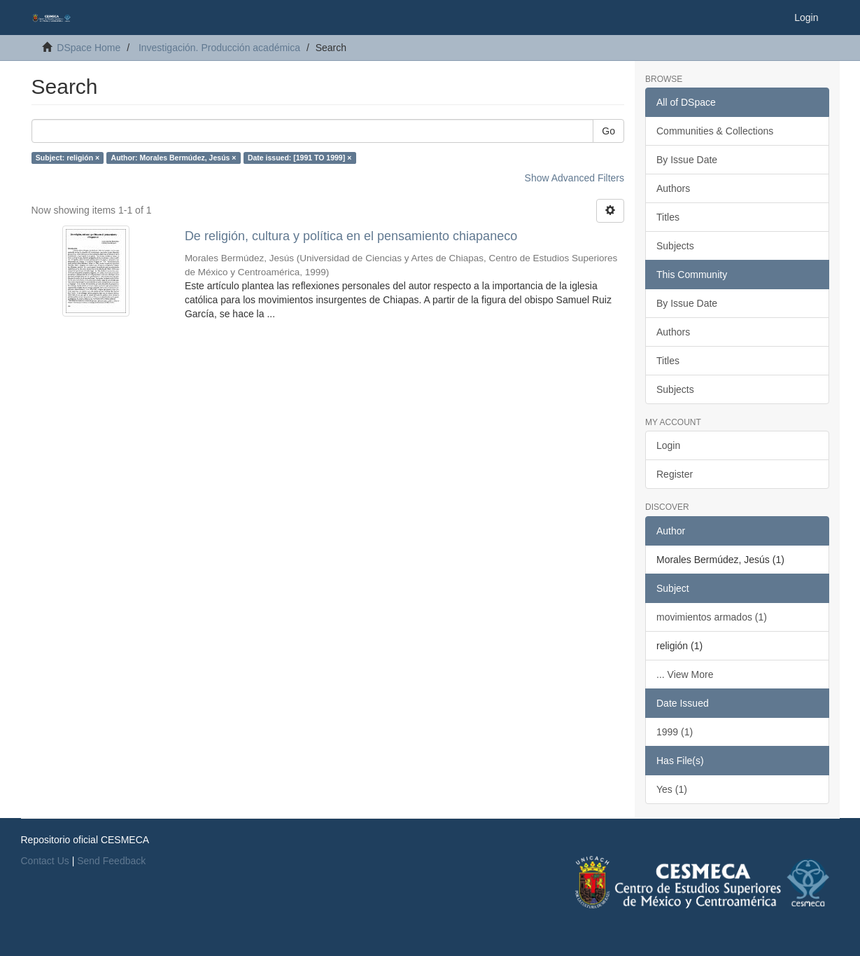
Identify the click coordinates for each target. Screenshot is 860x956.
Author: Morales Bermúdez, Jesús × (174, 157)
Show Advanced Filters (574, 177)
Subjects (675, 245)
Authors (673, 188)
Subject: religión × (67, 157)
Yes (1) (671, 789)
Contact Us (45, 860)
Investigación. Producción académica (219, 47)
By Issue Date (686, 159)
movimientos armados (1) (711, 617)
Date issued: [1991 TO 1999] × (299, 157)
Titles (667, 217)
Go (608, 131)
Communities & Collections (714, 131)
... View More (684, 674)
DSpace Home (88, 47)
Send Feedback (111, 860)
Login (668, 445)
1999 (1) (674, 731)
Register (674, 474)
